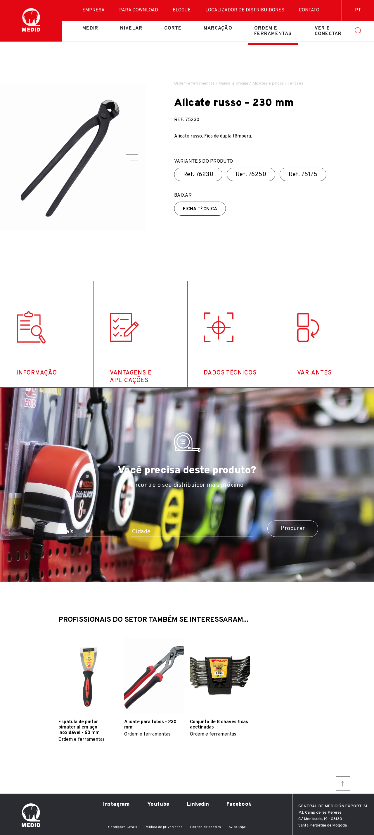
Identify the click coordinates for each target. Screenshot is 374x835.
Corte (172, 28)
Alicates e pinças (268, 83)
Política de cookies (205, 827)
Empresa (93, 10)
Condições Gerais (122, 827)
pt (358, 10)
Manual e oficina (233, 83)
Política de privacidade (164, 827)
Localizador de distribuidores (244, 10)
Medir (90, 28)
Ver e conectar (328, 31)
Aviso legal (237, 827)
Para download (138, 10)
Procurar (292, 528)
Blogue (182, 10)
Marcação (218, 28)
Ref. (198, 174)
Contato (309, 10)
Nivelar (131, 28)
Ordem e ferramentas (273, 31)
